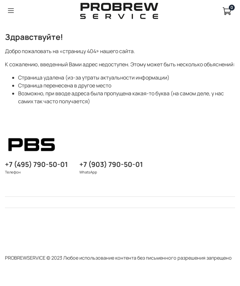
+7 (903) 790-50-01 (111, 164)
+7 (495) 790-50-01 (36, 164)
